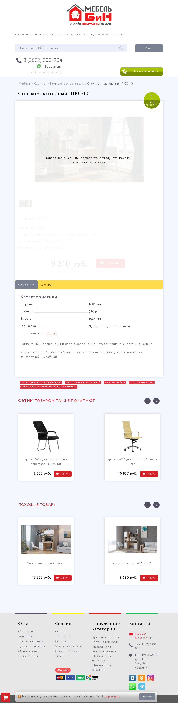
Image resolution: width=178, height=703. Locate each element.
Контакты (120, 35)
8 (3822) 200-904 (43, 60)
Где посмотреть (101, 35)
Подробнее (111, 697)
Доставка (41, 35)
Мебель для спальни (101, 667)
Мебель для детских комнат (104, 649)
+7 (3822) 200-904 (146, 646)
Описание (26, 285)
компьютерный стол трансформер (40, 382)
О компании (23, 35)
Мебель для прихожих (101, 658)
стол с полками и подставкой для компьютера (48, 386)
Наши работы (28, 656)
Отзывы (47, 285)
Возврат (82, 35)
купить (64, 474)
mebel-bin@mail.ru (144, 635)
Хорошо (147, 697)
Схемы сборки (66, 651)
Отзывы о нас (29, 651)
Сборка (68, 35)
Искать (149, 48)
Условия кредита (68, 646)
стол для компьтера (142, 382)
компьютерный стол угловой (82, 382)
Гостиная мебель (105, 642)
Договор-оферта (31, 646)
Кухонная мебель (105, 637)
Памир (52, 333)
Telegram (53, 67)
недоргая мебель (115, 382)
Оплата (55, 35)
